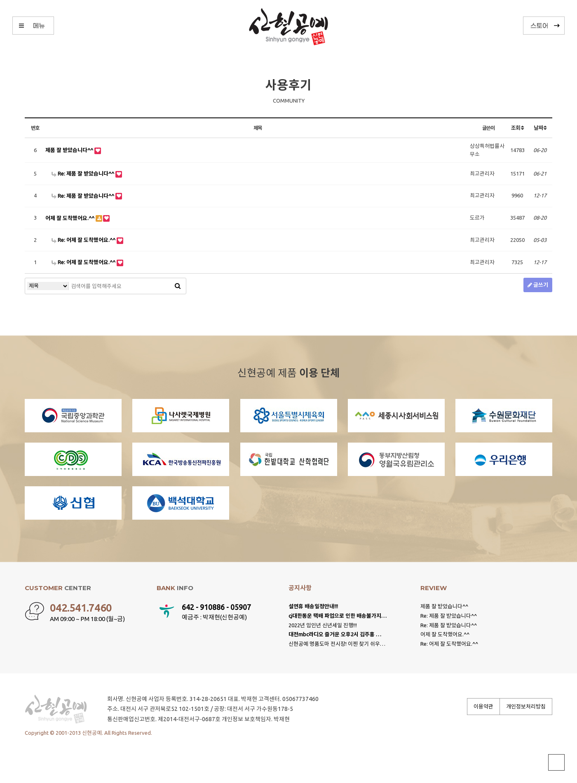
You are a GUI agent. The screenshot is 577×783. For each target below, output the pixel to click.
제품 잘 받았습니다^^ (69, 150)
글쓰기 (538, 285)
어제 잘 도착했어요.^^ (70, 218)
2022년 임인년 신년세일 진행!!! (322, 625)
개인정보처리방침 (526, 706)
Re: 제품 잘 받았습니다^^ (83, 173)
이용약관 (483, 706)
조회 (517, 128)
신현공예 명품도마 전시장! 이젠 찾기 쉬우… (336, 644)
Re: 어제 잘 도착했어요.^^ (84, 240)
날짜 (540, 128)
